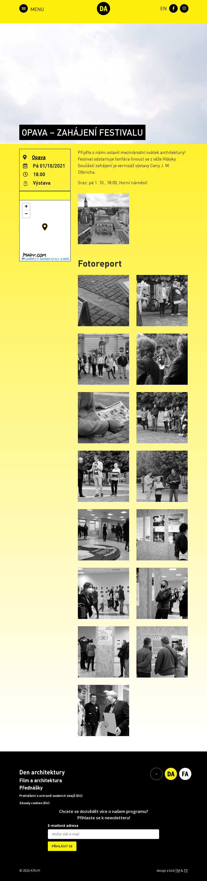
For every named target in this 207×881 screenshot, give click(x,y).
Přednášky (31, 787)
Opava (39, 157)
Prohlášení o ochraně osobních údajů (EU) (51, 796)
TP (186, 870)
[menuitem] (162, 8)
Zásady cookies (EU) (34, 803)
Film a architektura (40, 780)
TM (177, 870)
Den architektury (42, 772)
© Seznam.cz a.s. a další (53, 259)
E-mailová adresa (63, 825)
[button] (44, 227)
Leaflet (28, 259)
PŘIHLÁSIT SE (62, 846)
